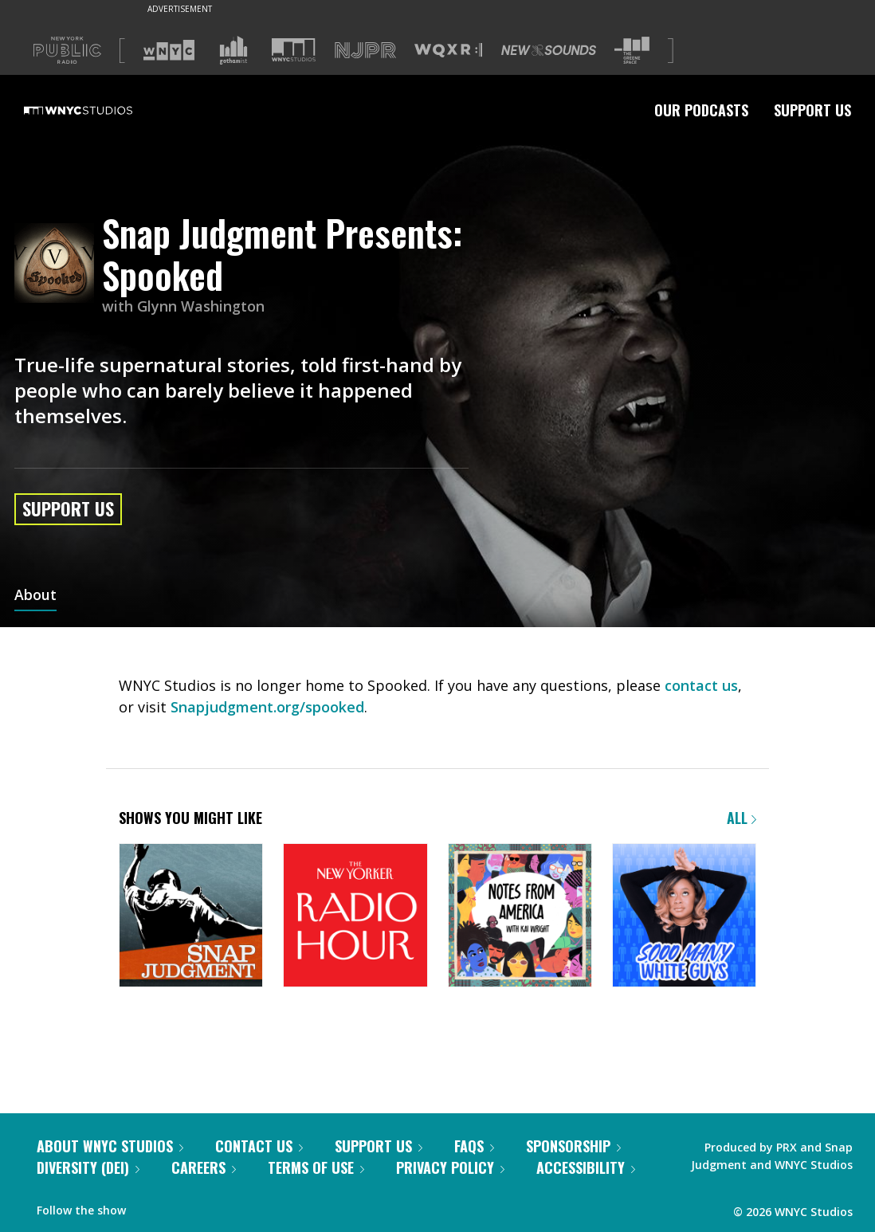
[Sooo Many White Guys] (684, 917)
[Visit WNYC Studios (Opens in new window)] (294, 49)
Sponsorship (573, 1146)
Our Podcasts (701, 110)
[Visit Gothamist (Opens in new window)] (233, 50)
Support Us (812, 110)
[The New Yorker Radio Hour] (355, 917)
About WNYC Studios (110, 1146)
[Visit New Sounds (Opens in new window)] (548, 50)
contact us (701, 685)
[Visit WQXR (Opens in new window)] (448, 50)
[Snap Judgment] (191, 917)
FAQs (474, 1146)
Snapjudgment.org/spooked (267, 706)
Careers (203, 1167)
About (35, 596)
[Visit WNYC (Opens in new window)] (168, 50)
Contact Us (259, 1146)
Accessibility (585, 1167)
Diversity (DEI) (88, 1167)
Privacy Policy (450, 1167)
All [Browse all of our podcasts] (741, 817)
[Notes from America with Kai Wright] (520, 917)
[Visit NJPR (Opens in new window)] (365, 50)
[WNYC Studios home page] (98, 110)
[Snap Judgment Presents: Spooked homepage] (58, 264)
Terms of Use (316, 1167)
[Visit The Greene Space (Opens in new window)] (631, 51)
